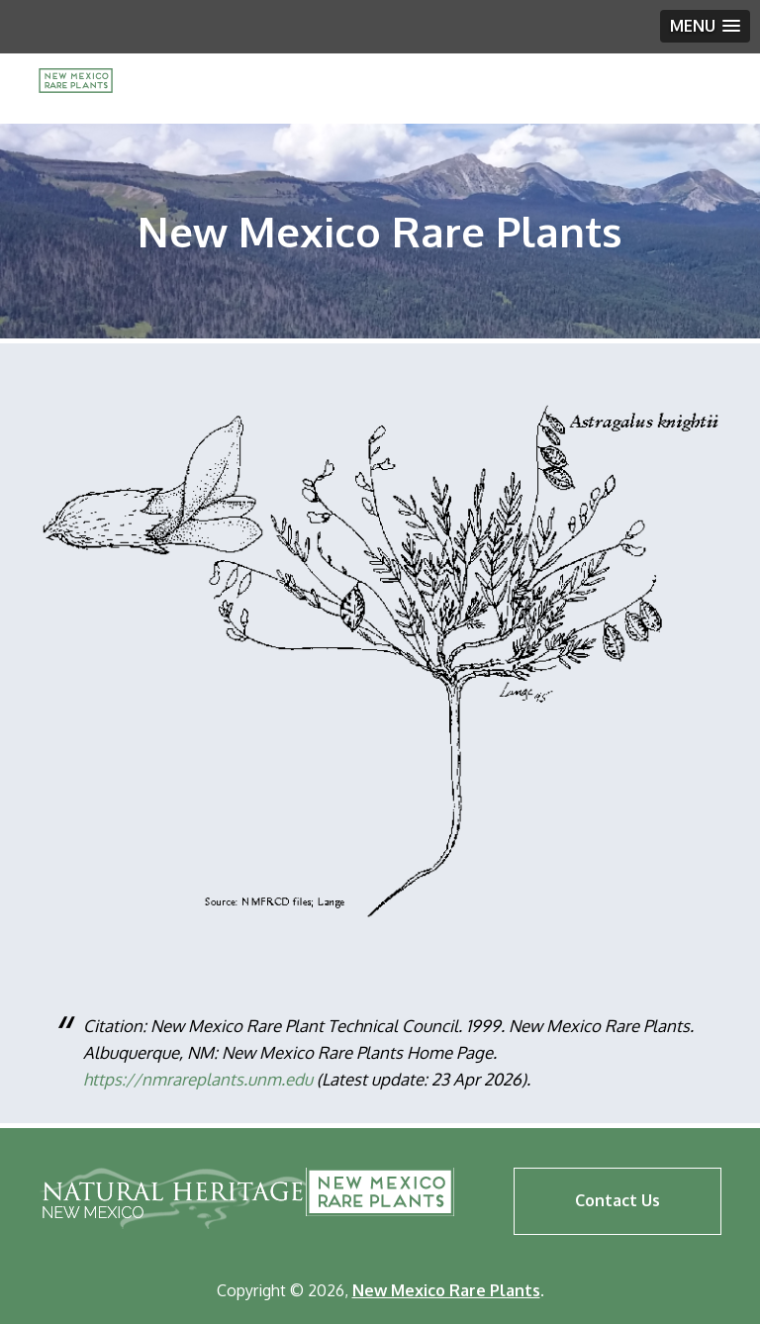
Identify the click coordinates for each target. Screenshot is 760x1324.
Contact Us (617, 1200)
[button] (705, 26)
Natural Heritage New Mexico (174, 1198)
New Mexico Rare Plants (380, 1192)
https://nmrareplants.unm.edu (198, 1079)
